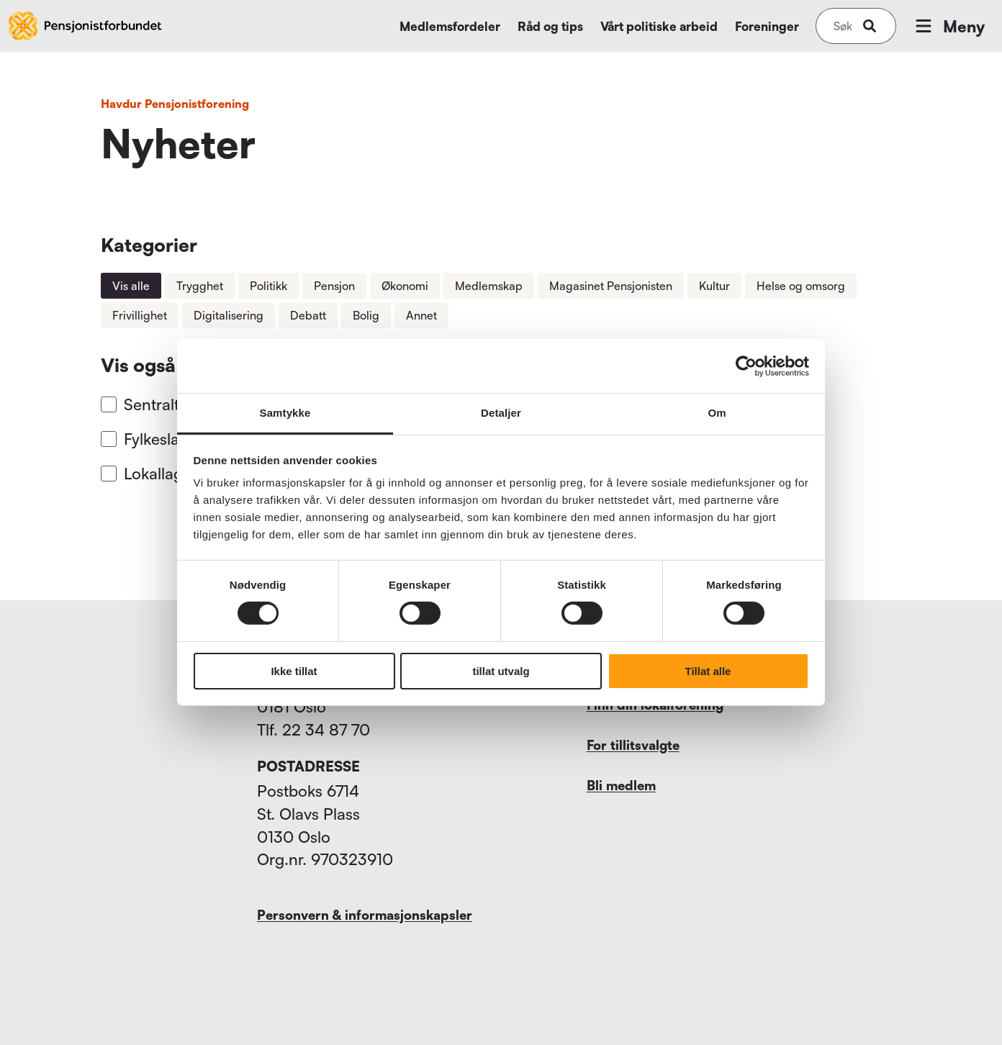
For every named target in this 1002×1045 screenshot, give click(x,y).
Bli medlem (621, 785)
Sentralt (151, 404)
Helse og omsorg (801, 286)
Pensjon (334, 286)
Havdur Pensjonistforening (175, 103)
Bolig (366, 315)
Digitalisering (228, 315)
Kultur (714, 286)
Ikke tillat (294, 671)
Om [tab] (717, 413)
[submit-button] (869, 26)
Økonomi (405, 286)
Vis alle (131, 286)
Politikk (268, 286)
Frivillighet (139, 315)
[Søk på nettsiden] (843, 26)
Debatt (308, 315)
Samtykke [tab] (285, 413)
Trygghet (199, 286)
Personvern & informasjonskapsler (364, 915)
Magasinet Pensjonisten (610, 286)
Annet (421, 315)
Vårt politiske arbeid (659, 26)
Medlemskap (489, 286)
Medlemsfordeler (450, 26)
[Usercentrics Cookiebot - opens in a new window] (746, 365)
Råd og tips (550, 26)
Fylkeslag (156, 438)
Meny (949, 26)
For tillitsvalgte (633, 745)
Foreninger (767, 26)
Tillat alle (708, 671)
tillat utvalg (500, 671)
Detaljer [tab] (501, 413)
